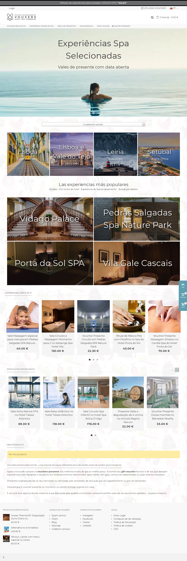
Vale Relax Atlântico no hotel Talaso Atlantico (59, 413)
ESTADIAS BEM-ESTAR (16, 26)
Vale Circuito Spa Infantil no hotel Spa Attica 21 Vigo (93, 415)
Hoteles (53, 189)
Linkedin (86, 525)
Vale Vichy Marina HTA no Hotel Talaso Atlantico (24, 415)
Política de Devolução (124, 522)
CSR (115, 529)
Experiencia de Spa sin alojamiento (98, 189)
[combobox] (93, 124)
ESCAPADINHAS (86, 26)
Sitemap (55, 525)
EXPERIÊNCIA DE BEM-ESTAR (41, 26)
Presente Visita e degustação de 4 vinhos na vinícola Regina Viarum (128, 417)
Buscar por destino (128, 189)
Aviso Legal (119, 515)
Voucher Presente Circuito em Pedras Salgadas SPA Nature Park (93, 341)
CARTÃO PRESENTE (121, 26)
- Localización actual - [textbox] (93, 124)
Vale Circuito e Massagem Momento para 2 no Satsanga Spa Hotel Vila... (58, 341)
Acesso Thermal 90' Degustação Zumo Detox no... (28, 517)
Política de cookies (123, 525)
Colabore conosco (60, 529)
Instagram (87, 515)
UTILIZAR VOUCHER (153, 8)
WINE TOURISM (103, 26)
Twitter (86, 522)
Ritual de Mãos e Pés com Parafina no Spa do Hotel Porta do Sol (129, 339)
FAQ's (54, 519)
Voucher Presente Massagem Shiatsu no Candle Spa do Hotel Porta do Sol (164, 341)
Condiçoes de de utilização (127, 519)
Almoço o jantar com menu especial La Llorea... (25, 538)
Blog (54, 522)
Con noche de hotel (69, 189)
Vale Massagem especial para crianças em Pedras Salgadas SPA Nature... (22, 339)
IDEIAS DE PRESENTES (66, 26)
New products (15, 444)
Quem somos (58, 515)
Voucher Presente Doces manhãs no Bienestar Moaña (162, 415)
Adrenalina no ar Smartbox (24, 527)
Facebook (87, 519)
